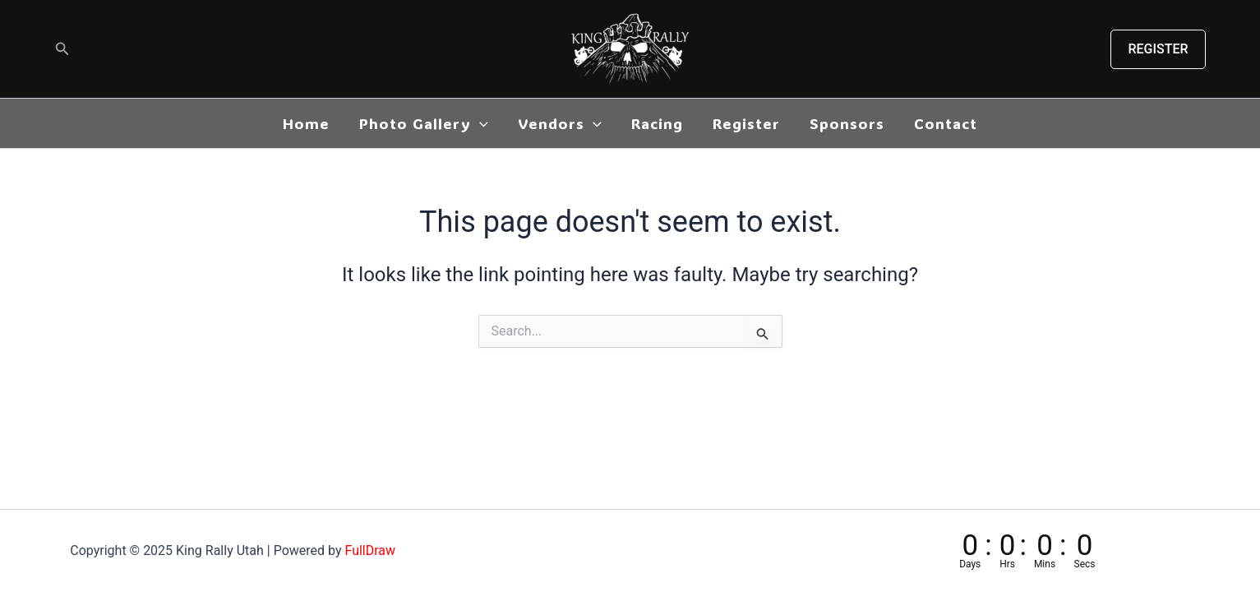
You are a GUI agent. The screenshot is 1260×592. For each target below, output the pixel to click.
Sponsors (847, 123)
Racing (657, 123)
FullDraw (369, 550)
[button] (62, 49)
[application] (479, 123)
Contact (945, 123)
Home (306, 123)
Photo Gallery (423, 123)
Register (746, 123)
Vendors (560, 123)
